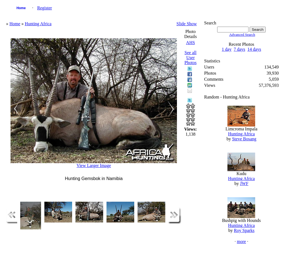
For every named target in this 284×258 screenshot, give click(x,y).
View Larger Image (94, 165)
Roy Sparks (244, 230)
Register (44, 8)
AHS (190, 42)
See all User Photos (190, 57)
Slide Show (186, 23)
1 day (227, 49)
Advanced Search (242, 34)
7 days (239, 49)
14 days (254, 49)
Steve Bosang (244, 138)
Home (21, 8)
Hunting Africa (38, 23)
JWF (244, 183)
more (241, 241)
